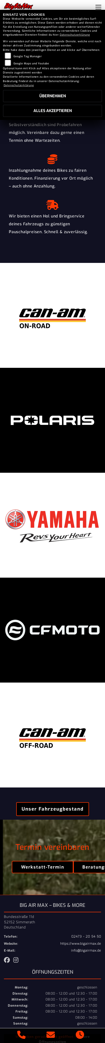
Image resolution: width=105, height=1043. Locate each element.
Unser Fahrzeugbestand (53, 809)
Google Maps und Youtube (31, 63)
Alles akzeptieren (52, 110)
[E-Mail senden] (50, 1036)
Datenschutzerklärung (75, 35)
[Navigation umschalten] (98, 7)
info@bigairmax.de (86, 950)
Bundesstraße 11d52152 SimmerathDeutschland (19, 922)
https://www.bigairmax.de (80, 944)
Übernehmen (52, 96)
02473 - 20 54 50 (86, 936)
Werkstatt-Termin (42, 867)
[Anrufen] (21, 1036)
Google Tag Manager (28, 56)
